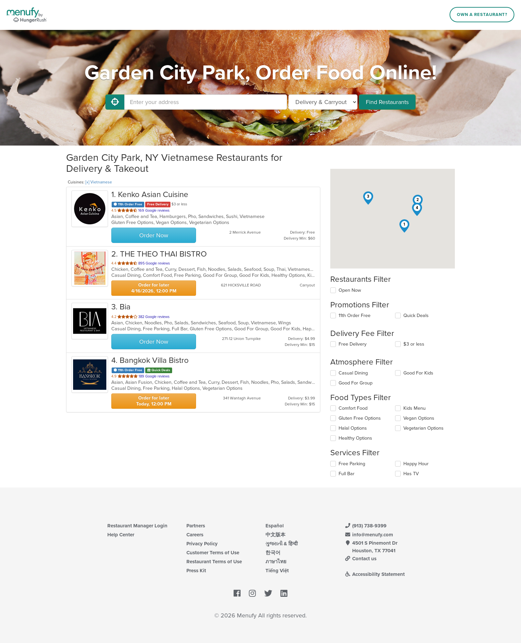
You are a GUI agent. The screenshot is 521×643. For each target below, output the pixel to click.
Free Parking (352, 464)
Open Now (350, 290)
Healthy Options (355, 438)
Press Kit (196, 571)
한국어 (272, 553)
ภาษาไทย (275, 562)
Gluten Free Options (360, 418)
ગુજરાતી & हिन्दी (281, 544)
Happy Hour (416, 464)
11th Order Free (354, 315)
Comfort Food (353, 408)
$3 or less (413, 344)
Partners (195, 526)
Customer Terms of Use (212, 553)
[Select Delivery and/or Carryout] (323, 102)
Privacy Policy (202, 544)
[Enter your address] (205, 102)
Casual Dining (353, 373)
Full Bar (347, 474)
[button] (404, 226)
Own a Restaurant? (482, 14)
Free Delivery (352, 344)
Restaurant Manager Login (137, 526)
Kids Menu (414, 408)
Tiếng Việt (277, 571)
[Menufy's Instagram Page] (252, 593)
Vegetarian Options (423, 428)
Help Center (120, 535)
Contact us (360, 559)
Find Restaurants (387, 102)
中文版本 (275, 535)
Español (274, 526)
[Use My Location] (115, 102)
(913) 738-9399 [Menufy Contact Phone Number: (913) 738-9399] (365, 526)
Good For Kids (418, 373)
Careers (194, 535)
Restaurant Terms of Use (214, 562)
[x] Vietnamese (98, 182)
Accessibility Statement (375, 574)
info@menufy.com (369, 535)
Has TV (411, 474)
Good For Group (355, 383)
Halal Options (353, 428)
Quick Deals (416, 315)
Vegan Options (418, 418)
